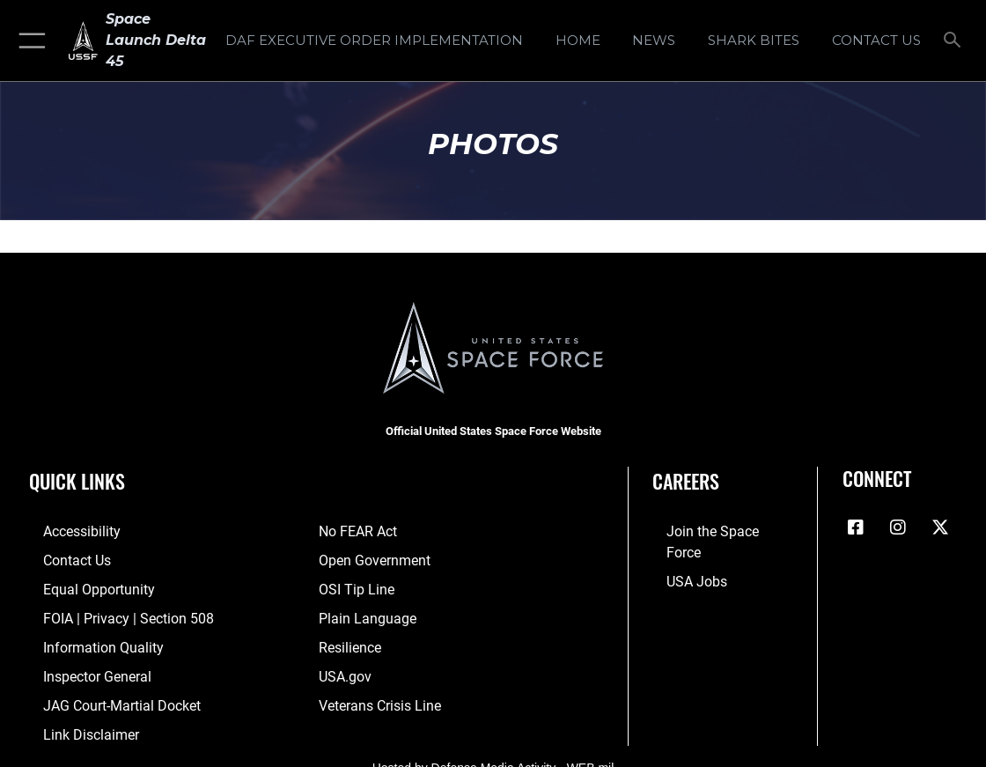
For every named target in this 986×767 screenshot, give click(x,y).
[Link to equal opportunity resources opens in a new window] (81, 586)
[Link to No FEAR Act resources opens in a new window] (357, 531)
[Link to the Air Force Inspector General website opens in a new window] (81, 667)
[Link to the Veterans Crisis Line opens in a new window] (378, 696)
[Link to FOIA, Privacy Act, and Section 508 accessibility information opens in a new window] (109, 613)
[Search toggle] (955, 41)
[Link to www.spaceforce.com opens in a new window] (714, 531)
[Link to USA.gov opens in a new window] (344, 667)
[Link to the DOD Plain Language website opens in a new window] (363, 613)
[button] (28, 40)
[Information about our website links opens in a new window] (75, 723)
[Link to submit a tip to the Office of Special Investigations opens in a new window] (354, 586)
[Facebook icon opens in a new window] (856, 527)
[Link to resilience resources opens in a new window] (349, 640)
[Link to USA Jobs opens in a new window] (681, 558)
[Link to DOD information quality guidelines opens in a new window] (85, 640)
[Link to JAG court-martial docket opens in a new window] (104, 696)
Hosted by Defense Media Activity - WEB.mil (493, 755)
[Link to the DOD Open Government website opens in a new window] (371, 558)
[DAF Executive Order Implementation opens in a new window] (374, 40)
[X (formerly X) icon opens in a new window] (940, 527)
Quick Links (77, 481)
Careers (685, 481)
